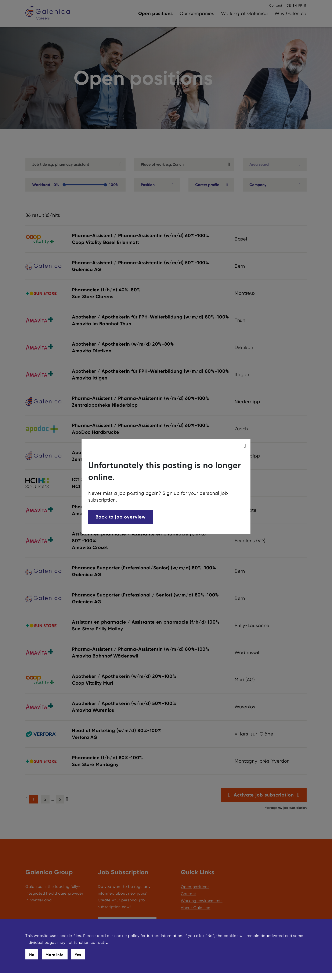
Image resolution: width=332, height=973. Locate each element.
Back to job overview (120, 517)
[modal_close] (245, 446)
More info (55, 954)
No (32, 954)
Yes (78, 954)
